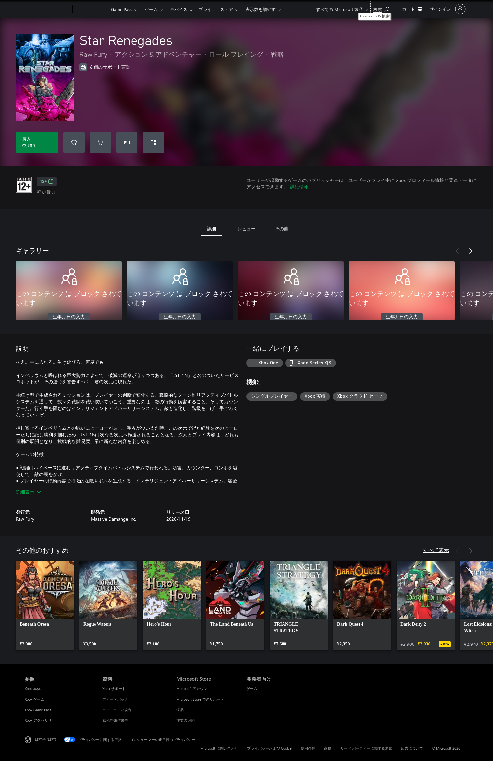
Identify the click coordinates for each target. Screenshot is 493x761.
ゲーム (151, 9)
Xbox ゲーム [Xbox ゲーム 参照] (34, 699)
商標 (327, 748)
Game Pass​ (121, 9)
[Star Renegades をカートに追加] (100, 142)
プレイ (205, 9)
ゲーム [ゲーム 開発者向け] (251, 688)
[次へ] (470, 251)
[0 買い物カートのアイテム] (412, 8)
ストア (226, 9)
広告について (412, 748)
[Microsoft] (47, 9)
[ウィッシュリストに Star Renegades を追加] (74, 142)
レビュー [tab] (246, 228)
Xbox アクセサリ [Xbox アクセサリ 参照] (38, 720)
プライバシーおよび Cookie (269, 748)
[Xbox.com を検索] (381, 8)
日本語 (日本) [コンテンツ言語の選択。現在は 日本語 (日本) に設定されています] (45, 739)
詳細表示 (28, 492)
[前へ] (457, 251)
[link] (45, 605)
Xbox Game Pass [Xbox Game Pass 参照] (38, 710)
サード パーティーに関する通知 (366, 748)
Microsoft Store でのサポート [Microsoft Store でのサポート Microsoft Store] (200, 699)
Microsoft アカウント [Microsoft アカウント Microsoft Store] (193, 688)
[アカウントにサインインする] (447, 9)
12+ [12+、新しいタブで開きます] (46, 181)
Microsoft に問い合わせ (219, 748)
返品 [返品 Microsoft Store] (180, 710)
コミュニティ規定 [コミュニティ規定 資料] (117, 710)
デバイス (178, 9)
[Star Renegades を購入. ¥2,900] (37, 142)
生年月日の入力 (69, 317)
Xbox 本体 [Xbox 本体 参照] (33, 688)
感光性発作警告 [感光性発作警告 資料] (115, 720)
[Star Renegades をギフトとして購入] (126, 142)
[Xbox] (91, 9)
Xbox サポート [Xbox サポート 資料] (114, 688)
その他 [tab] (281, 228)
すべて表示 (436, 549)
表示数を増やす (261, 9)
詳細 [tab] (211, 228)
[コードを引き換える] (153, 142)
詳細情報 (299, 186)
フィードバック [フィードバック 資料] (115, 699)
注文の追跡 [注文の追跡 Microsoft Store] (185, 720)
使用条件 (308, 748)
